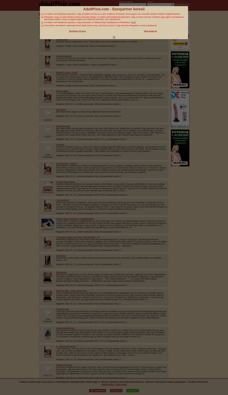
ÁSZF (133, 22)
